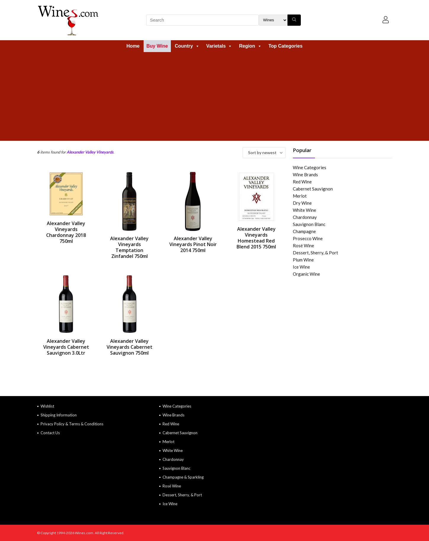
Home (132, 46)
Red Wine (302, 181)
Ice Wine (301, 266)
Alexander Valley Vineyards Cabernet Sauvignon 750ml (129, 347)
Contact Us (50, 432)
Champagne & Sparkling (183, 477)
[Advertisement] (214, 96)
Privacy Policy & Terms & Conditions (72, 424)
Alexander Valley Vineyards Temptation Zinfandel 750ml (129, 247)
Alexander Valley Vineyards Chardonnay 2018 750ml (66, 232)
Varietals (219, 46)
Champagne (304, 231)
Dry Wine (302, 203)
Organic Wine (306, 274)
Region (250, 46)
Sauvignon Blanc (309, 224)
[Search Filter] (273, 20)
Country (187, 46)
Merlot (300, 195)
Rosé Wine (303, 245)
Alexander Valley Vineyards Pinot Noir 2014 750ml (193, 244)
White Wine (304, 210)
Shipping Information (59, 415)
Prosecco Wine (308, 238)
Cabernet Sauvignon (313, 188)
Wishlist (47, 406)
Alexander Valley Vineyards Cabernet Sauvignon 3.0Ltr (66, 347)
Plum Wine (303, 259)
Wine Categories (309, 167)
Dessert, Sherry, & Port (315, 252)
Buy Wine (157, 46)
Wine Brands (305, 174)
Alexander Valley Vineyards (90, 152)
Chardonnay (305, 217)
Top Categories (286, 46)
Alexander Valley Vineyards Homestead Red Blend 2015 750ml (256, 238)
